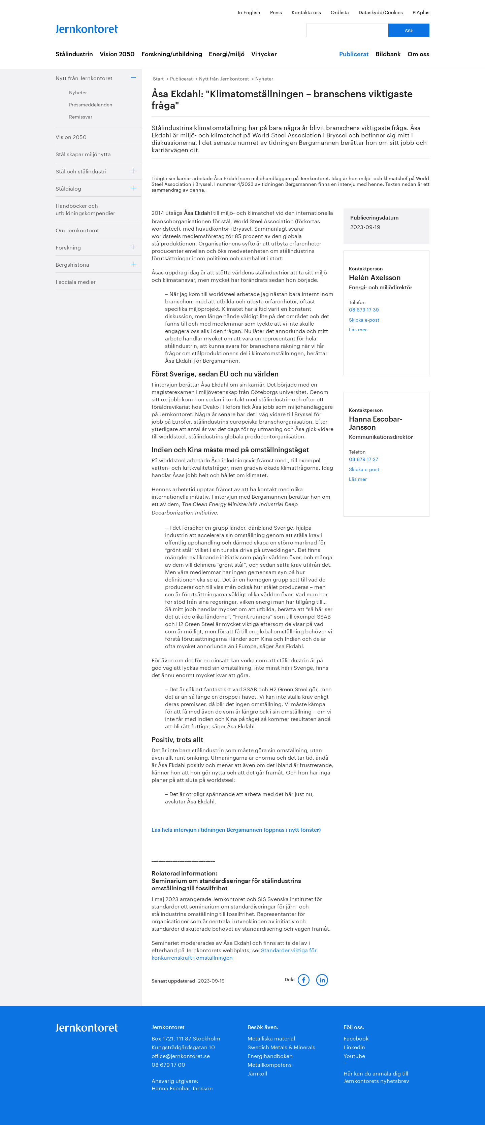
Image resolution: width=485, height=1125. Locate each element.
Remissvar (80, 116)
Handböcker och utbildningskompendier (85, 209)
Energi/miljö (227, 54)
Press (276, 11)
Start (158, 78)
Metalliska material (271, 1037)
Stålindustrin (74, 54)
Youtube (354, 1055)
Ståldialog (68, 188)
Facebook (356, 1037)
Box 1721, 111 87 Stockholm (186, 1037)
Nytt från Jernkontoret (84, 77)
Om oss (418, 54)
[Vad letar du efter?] (347, 30)
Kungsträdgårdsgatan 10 (183, 1046)
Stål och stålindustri (81, 170)
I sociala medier (76, 281)
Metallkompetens (270, 1064)
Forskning (68, 246)
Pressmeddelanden (90, 104)
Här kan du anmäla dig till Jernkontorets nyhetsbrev (376, 1076)
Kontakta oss (306, 11)
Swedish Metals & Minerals (281, 1046)
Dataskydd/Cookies (381, 11)
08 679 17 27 (363, 458)
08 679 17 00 (168, 1064)
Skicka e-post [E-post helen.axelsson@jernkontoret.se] (364, 319)
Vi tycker (264, 54)
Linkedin (354, 1046)
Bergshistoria (72, 264)
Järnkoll (257, 1072)
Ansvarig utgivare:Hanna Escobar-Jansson (182, 1084)
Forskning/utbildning (171, 54)
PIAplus (421, 11)
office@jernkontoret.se (181, 1055)
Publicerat (354, 54)
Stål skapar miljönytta (83, 153)
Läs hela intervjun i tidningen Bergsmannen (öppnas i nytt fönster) (236, 830)
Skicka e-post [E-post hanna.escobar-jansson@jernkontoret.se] (364, 468)
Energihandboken (270, 1055)
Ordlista (340, 11)
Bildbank (388, 54)
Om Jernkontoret (77, 229)
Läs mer (368, 329)
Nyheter (78, 92)
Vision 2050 (117, 54)
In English (249, 11)
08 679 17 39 (364, 309)
